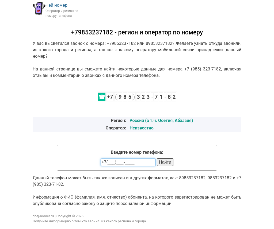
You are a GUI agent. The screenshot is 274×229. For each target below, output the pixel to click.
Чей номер (56, 5)
